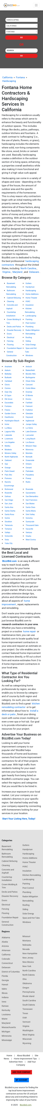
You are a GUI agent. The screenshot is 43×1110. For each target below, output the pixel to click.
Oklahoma (27, 983)
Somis (7, 518)
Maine (4, 1019)
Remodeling (30, 334)
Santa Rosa (9, 514)
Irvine (7, 424)
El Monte (29, 395)
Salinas (8, 496)
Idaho (4, 989)
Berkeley (8, 374)
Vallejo (7, 532)
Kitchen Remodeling (31, 875)
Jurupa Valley (31, 424)
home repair (29, 631)
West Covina (31, 540)
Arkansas (6, 950)
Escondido (9, 403)
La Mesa (8, 428)
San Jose (8, 503)
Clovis (7, 385)
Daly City (8, 392)
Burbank (8, 377)
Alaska (5, 942)
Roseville (8, 493)
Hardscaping (9, 81)
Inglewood (30, 421)
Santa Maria (31, 511)
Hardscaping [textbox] (12, 20)
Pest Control (30, 323)
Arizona (5, 946)
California (7, 77)
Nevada (26, 949)
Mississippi (7, 1040)
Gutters (28, 283)
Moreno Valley (10, 453)
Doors (9, 334)
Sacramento (31, 493)
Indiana (5, 997)
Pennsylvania (28, 992)
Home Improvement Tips (25, 1058)
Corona (8, 388)
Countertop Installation (7, 878)
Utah (24, 1017)
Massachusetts (9, 1027)
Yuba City (8, 543)
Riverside (29, 489)
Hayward (29, 417)
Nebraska (26, 945)
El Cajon (8, 395)
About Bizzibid (23, 1055)
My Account (21, 1080)
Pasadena (30, 475)
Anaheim (8, 366)
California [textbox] (11, 26)
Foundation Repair (14, 348)
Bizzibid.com (25, 1105)
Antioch (29, 366)
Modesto (8, 449)
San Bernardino (32, 496)
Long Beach (30, 439)
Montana (26, 940)
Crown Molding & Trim (9, 886)
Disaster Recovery (14, 330)
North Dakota (28, 975)
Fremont (29, 406)
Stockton (8, 521)
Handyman (30, 287)
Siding (28, 341)
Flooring (10, 345)
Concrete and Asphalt (8, 871)
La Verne (29, 428)
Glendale (29, 413)
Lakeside (8, 435)
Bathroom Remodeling (7, 855)
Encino (28, 399)
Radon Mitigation (33, 330)
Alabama (6, 937)
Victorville (9, 536)
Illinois (4, 993)
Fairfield (29, 403)
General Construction (7, 923)
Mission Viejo (31, 446)
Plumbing (29, 326)
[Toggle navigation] (36, 5)
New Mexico (28, 962)
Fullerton (29, 410)
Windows (29, 355)
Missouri (26, 936)
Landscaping (31, 316)
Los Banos (30, 442)
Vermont (26, 1022)
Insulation (30, 305)
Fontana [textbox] (10, 32)
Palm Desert (10, 471)
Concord (29, 385)
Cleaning (10, 301)
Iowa (4, 1001)
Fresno (7, 410)
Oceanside (30, 460)
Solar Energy (31, 345)
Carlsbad (8, 381)
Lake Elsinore (31, 431)
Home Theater (31, 298)
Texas (25, 1013)
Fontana (20, 77)
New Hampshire (29, 953)
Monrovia (29, 449)
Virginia (6, 272)
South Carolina (29, 1000)
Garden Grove (10, 413)
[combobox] (21, 20)
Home (9, 1055)
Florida (5, 976)
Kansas (5, 1006)
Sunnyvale (30, 521)
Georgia (5, 980)
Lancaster (30, 435)
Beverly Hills (31, 374)
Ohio (24, 979)
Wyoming (26, 1043)
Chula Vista (30, 381)
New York (26, 966)
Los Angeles (10, 442)
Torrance (8, 529)
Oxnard (29, 468)
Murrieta (29, 453)
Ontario (29, 464)
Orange (8, 468)
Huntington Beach (12, 421)
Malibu (7, 446)
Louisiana (6, 1014)
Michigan (6, 1031)
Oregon (25, 987)
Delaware (34, 272)
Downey (29, 392)
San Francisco (31, 500)
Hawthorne (9, 417)
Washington (27, 1030)
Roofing (29, 337)
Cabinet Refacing (14, 298)
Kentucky (6, 1010)
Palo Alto (8, 475)
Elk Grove (8, 399)
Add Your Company (21, 1072)
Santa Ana (9, 507)
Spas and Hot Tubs (31, 918)
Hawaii (5, 984)
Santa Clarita (10, 511)
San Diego (9, 500)
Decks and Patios (14, 326)
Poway (28, 478)
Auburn (8, 370)
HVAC (28, 301)
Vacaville (29, 529)
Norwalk (29, 457)
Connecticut (7, 963)
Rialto (28, 482)
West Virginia (28, 1034)
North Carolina (28, 268)
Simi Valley (30, 514)
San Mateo (30, 503)
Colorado (6, 959)
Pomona (8, 478)
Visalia (28, 536)
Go (21, 37)
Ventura (29, 532)
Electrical (10, 337)
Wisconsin (27, 1039)
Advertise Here (16, 1062)
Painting (29, 319)
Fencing (10, 341)
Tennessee (27, 1009)
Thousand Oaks (32, 525)
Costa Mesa (30, 388)
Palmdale (29, 471)
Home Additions (32, 294)
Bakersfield (30, 370)
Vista (7, 540)
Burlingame (30, 377)
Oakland (8, 460)
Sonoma (29, 518)
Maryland (17, 272)
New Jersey (27, 957)
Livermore (9, 439)
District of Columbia (11, 971)
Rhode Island (28, 996)
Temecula (9, 525)
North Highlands (11, 457)
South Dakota (28, 1005)
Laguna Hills (10, 431)
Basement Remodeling (7, 848)
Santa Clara (30, 507)
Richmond (9, 489)
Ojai (6, 464)
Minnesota (6, 1036)
